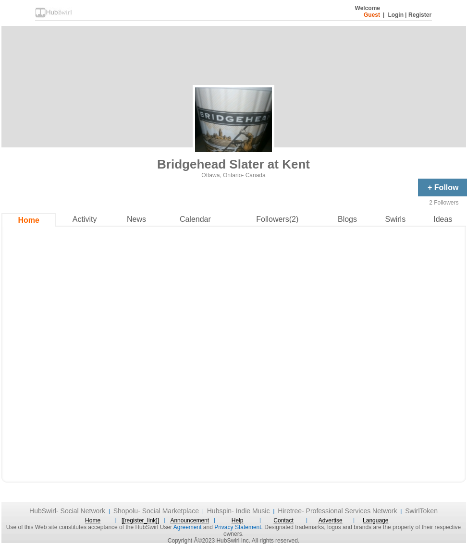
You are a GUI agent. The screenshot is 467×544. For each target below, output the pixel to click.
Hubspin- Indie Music (238, 511)
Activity (85, 219)
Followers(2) (277, 219)
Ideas (442, 219)
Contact (283, 520)
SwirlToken (421, 511)
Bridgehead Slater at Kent (233, 164)
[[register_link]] (140, 520)
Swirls (395, 219)
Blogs (347, 219)
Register (419, 15)
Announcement (189, 520)
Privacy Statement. (238, 527)
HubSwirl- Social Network (67, 511)
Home (28, 220)
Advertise (331, 520)
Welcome (367, 11)
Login (396, 15)
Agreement (187, 527)
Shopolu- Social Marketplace (156, 511)
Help (238, 520)
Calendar (195, 219)
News (136, 219)
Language (375, 520)
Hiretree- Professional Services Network (337, 511)
